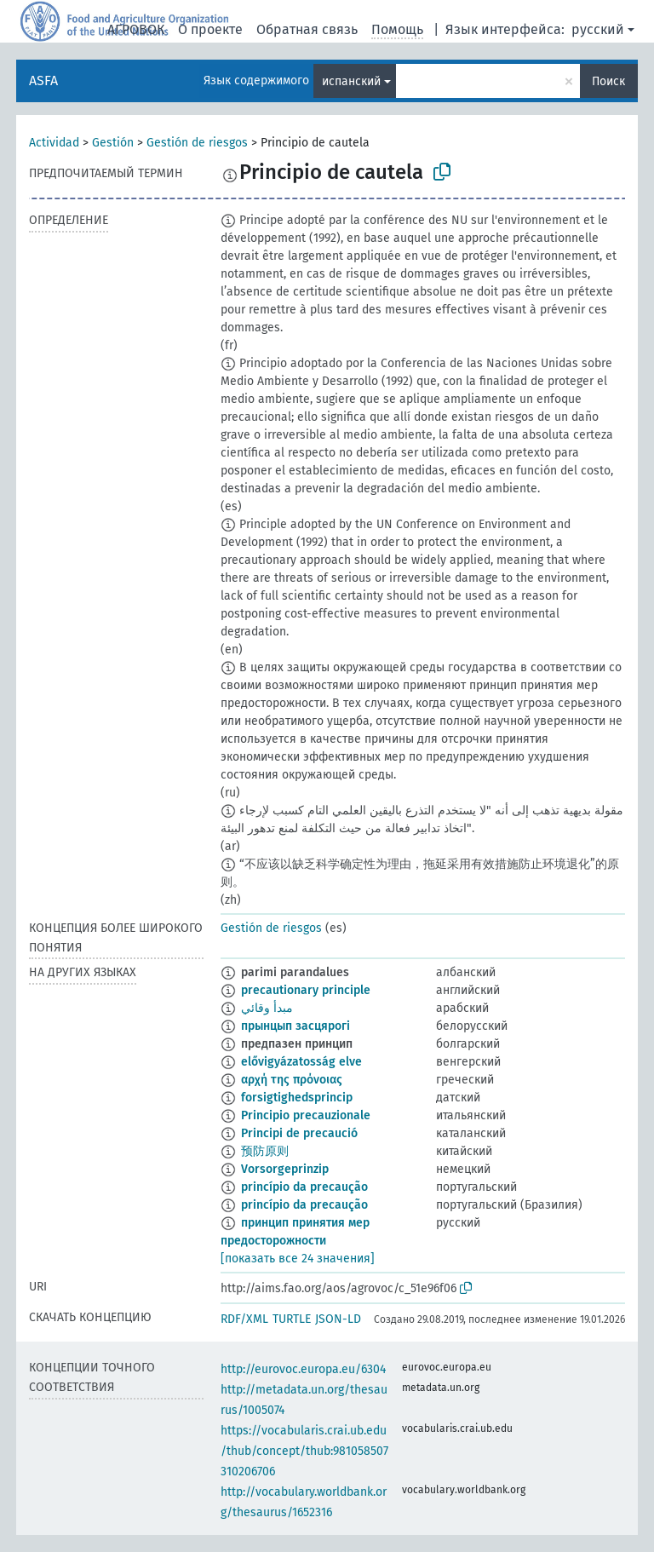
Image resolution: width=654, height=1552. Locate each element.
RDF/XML (244, 1319)
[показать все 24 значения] (298, 1258)
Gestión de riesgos (197, 142)
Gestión (113, 142)
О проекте (210, 29)
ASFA (43, 80)
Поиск (608, 81)
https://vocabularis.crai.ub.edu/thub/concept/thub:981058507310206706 (304, 1451)
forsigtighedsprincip (297, 1097)
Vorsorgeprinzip (285, 1169)
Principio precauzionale (305, 1115)
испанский (351, 81)
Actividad (54, 142)
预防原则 (265, 1151)
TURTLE (291, 1319)
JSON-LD (338, 1319)
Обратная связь (307, 29)
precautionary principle (305, 990)
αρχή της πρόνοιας (291, 1079)
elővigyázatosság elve (301, 1062)
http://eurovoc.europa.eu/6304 (303, 1369)
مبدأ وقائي (267, 1008)
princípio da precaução (304, 1187)
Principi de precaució (299, 1133)
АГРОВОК (135, 29)
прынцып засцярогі (295, 1026)
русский (597, 29)
